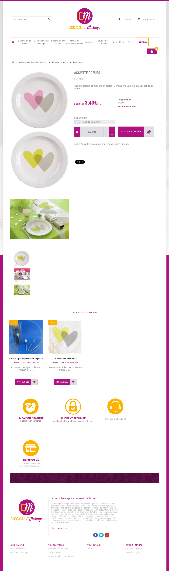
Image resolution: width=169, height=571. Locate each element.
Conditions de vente (134, 548)
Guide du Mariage (18, 548)
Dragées (89, 42)
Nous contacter (95, 544)
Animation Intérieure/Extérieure (74, 42)
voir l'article (23, 381)
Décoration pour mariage (41, 42)
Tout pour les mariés (104, 42)
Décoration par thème (58, 42)
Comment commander (58, 548)
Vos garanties (54, 552)
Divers (131, 42)
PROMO (143, 42)
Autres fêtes (118, 42)
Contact (90, 548)
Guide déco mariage (19, 552)
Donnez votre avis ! (127, 106)
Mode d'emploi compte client (61, 556)
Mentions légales (133, 552)
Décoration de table (24, 42)
